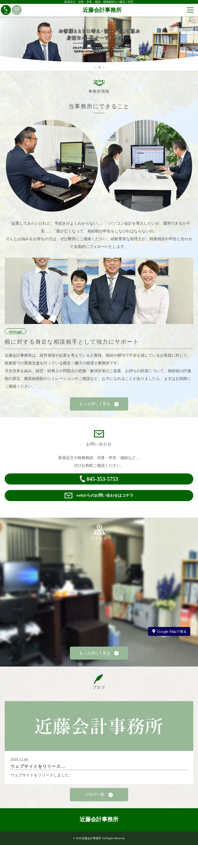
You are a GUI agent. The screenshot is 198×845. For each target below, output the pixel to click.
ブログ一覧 (99, 794)
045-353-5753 (99, 478)
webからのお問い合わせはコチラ (99, 496)
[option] (99, 41)
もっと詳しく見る (99, 404)
